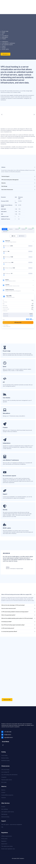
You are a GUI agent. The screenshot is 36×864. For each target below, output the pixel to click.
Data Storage (18, 186)
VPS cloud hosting (5, 769)
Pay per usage (6, 351)
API (4, 382)
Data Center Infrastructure (18, 189)
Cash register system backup (7, 811)
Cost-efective (6, 397)
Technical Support (18, 176)
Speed (4, 366)
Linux (13, 235)
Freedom (5, 427)
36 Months (5, 231)
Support (5, 494)
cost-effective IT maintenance (11, 460)
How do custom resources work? (18, 608)
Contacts (3, 792)
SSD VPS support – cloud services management (11, 824)
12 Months (24, 229)
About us (3, 790)
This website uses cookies (7, 846)
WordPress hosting (5, 760)
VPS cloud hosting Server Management (18, 179)
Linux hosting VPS (5, 772)
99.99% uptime (7, 528)
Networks (18, 183)
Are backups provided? (18, 621)
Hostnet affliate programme (7, 795)
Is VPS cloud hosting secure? (18, 628)
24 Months (31, 229)
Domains (3, 806)
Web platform (6, 413)
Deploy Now (18, 322)
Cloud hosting (4, 755)
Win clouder (4, 782)
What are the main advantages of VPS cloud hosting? (18, 605)
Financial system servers (6, 779)
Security (5, 509)
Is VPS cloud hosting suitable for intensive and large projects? (18, 611)
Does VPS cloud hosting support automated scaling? (18, 625)
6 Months (17, 229)
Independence (6, 443)
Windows (21, 235)
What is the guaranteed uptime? (18, 615)
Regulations (3, 841)
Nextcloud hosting (5, 816)
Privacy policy (4, 838)
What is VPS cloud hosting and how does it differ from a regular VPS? (18, 594)
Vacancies (3, 797)
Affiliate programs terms (6, 836)
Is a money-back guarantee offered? (18, 631)
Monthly (4, 229)
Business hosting (4, 758)
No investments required (9, 475)
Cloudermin (3, 777)
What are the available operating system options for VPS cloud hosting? (18, 618)
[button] (2, 114)
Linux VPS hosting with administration (9, 774)
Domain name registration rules (8, 848)
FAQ (2, 827)
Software (18, 167)
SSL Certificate (4, 809)
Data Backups (4, 814)
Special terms (4, 843)
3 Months (11, 229)
